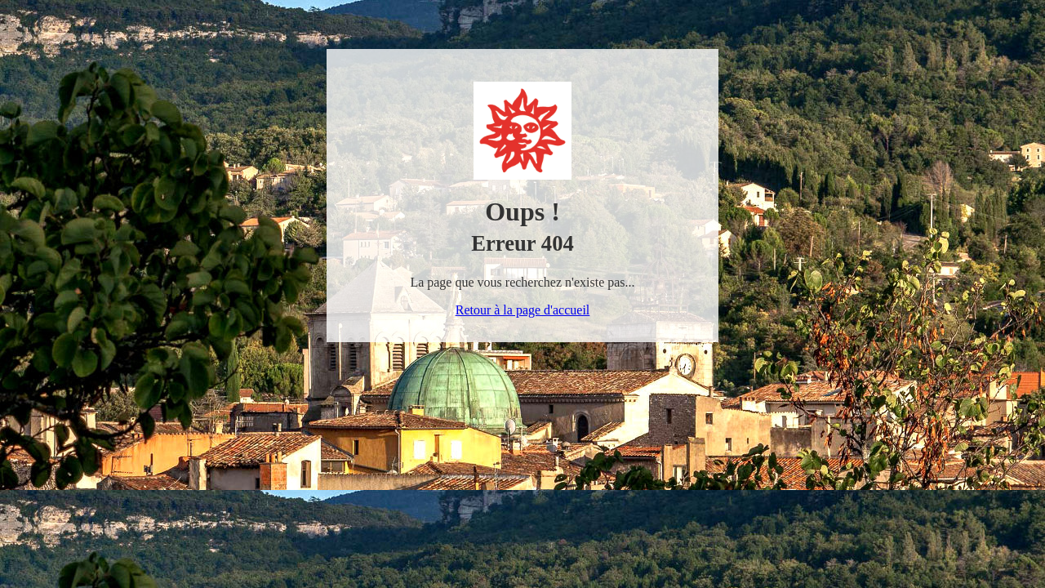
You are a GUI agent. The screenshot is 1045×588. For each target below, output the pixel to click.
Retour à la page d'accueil (523, 310)
